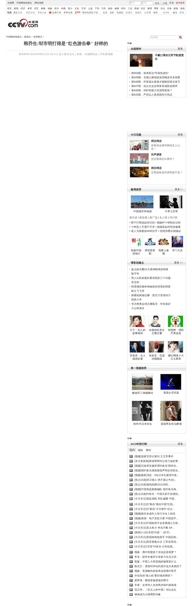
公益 (90, 8)
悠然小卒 (136, 299)
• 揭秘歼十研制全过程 (168, 222)
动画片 (138, 12)
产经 (97, 8)
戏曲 (50, 8)
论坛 (162, 8)
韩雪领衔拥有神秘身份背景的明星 (151, 286)
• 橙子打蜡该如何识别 (142, 222)
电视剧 (120, 12)
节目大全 (42, 12)
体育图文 (37, 36)
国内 (132, 450)
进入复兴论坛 (66, 54)
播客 (155, 12)
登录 (157, 3)
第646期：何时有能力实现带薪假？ (151, 90)
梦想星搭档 (150, 252)
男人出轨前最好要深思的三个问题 (151, 277)
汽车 (103, 8)
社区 (143, 8)
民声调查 (156, 154)
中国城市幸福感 (142, 211)
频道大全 (17, 12)
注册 (165, 3)
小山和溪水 (137, 308)
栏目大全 (30, 12)
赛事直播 (68, 12)
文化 (77, 8)
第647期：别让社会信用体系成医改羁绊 (154, 86)
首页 (9, 8)
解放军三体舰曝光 (142, 392)
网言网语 (156, 141)
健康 (117, 8)
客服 (171, 3)
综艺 (36, 8)
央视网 (10, 3)
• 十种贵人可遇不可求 (142, 226)
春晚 (43, 8)
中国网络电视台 (24, 3)
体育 (29, 8)
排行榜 (173, 217)
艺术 (83, 8)
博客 (156, 8)
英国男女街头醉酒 (171, 423)
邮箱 (176, 8)
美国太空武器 (171, 392)
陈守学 (135, 273)
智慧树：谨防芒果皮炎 (176, 331)
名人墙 (163, 217)
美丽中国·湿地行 (136, 252)
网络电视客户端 (90, 12)
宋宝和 (135, 282)
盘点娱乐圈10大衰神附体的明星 (149, 269)
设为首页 (180, 3)
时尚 (123, 8)
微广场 (153, 217)
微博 (149, 8)
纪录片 (129, 12)
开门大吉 (177, 250)
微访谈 (133, 217)
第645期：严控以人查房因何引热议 (151, 94)
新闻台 (27, 36)
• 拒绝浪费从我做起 (169, 230)
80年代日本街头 (142, 423)
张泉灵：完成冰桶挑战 (157, 357)
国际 (140, 450)
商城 (136, 8)
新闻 (16, 8)
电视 (9, 12)
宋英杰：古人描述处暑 (138, 357)
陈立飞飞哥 (137, 290)
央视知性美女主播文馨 (157, 331)
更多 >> (178, 262)
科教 (63, 8)
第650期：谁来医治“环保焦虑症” (150, 73)
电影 (112, 12)
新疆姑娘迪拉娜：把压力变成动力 (151, 295)
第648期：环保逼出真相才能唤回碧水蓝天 (155, 81)
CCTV (166, 12)
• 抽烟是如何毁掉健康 (168, 226)
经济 (23, 8)
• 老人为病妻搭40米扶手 (143, 230)
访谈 (169, 8)
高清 (105, 12)
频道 (175, 12)
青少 (70, 8)
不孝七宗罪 (171, 211)
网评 (148, 450)
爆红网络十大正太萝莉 (176, 357)
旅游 (110, 8)
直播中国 (56, 12)
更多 (180, 48)
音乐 (56, 8)
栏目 (182, 12)
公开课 (147, 12)
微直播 (143, 217)
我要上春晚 (163, 252)
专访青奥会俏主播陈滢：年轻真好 (151, 303)
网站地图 (39, 3)
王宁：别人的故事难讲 (138, 331)
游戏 (182, 8)
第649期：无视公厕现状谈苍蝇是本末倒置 (155, 77)
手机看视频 (106, 54)
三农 (130, 8)
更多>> (179, 189)
